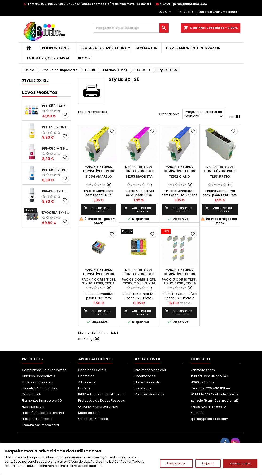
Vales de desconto (149, 394)
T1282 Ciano (179, 176)
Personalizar (176, 463)
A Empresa (86, 382)
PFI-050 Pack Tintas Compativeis (55, 106)
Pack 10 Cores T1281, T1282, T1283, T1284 (179, 281)
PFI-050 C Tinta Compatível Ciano (55, 170)
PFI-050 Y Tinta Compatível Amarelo (55, 127)
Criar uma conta (224, 12)
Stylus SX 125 (35, 80)
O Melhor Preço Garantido (98, 406)
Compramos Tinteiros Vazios (193, 48)
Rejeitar (208, 463)
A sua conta (147, 359)
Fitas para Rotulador (37, 419)
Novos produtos (39, 92)
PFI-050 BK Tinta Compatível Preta (55, 191)
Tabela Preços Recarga (47, 58)
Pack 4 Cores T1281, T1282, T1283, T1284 (98, 281)
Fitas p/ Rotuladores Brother (43, 412)
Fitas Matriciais (33, 406)
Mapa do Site (88, 412)
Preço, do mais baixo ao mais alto (204, 114)
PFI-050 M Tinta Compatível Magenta (55, 148)
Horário (84, 388)
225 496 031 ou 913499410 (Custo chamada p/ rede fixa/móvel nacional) (96, 4)
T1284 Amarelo (98, 176)
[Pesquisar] (131, 28)
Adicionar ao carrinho (97, 209)
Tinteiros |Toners (56, 48)
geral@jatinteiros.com (190, 4)
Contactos (146, 48)
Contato (200, 359)
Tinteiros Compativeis (38, 376)
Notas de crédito (147, 382)
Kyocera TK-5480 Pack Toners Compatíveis (55, 213)
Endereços (143, 388)
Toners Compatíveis (37, 382)
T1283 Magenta (139, 176)
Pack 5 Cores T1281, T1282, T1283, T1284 (139, 281)
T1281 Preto (220, 176)
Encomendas (145, 376)
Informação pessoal (150, 370)
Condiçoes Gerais (92, 370)
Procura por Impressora (103, 48)
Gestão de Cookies (93, 419)
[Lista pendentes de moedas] (165, 12)
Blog (82, 58)
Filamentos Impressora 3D (42, 400)
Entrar (203, 12)
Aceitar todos (240, 463)
